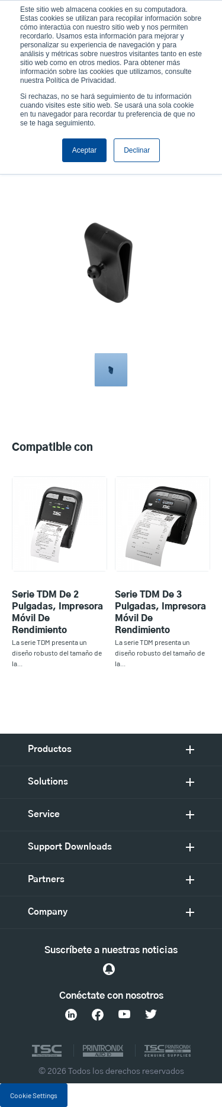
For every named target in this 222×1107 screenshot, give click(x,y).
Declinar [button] (137, 150)
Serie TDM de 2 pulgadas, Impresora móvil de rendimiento (57, 612)
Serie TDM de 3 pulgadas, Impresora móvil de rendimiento (160, 612)
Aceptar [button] (84, 150)
